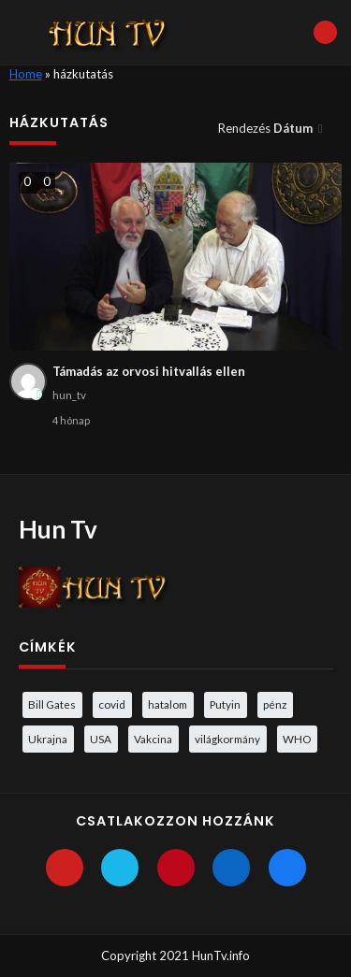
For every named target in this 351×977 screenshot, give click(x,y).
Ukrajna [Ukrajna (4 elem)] (47, 738)
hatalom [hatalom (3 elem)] (167, 704)
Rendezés (266, 128)
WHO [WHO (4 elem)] (297, 738)
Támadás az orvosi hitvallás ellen (148, 371)
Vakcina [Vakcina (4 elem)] (153, 738)
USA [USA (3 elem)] (100, 738)
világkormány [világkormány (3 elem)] (227, 738)
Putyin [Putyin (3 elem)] (225, 704)
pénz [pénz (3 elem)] (274, 704)
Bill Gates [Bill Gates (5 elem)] (52, 704)
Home (25, 73)
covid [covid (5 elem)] (111, 704)
